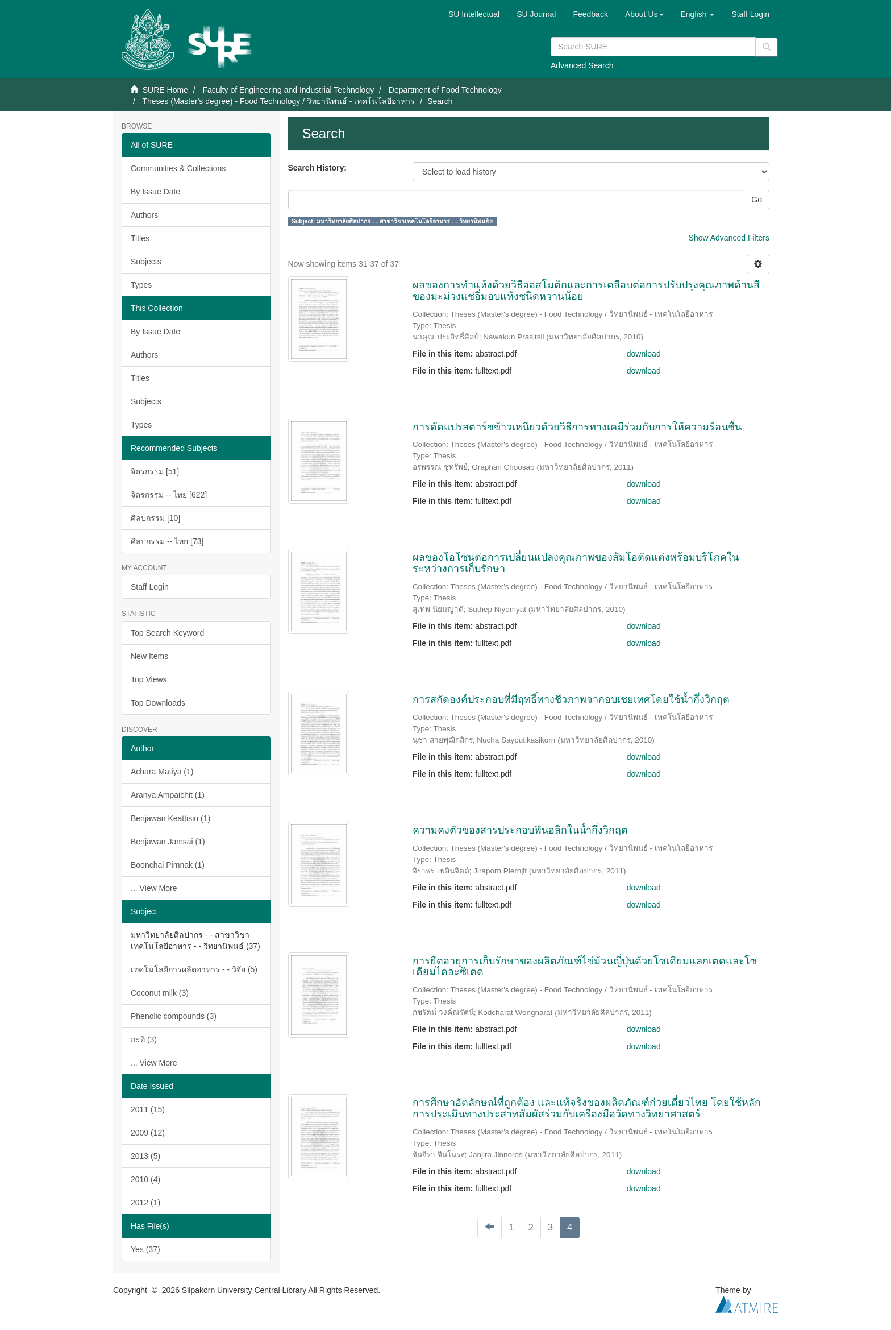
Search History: (317, 167)
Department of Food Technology (445, 89)
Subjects (146, 261)
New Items (149, 656)
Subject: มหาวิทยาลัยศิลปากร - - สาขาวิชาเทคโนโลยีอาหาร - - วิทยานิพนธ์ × (393, 221)
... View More (154, 888)
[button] (644, 14)
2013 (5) (145, 1156)
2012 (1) (145, 1202)
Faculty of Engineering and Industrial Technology (288, 89)
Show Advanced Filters (729, 237)
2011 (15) (148, 1109)
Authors (144, 214)
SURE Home (165, 89)
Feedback (590, 14)
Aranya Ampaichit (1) (168, 794)
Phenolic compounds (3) (173, 1016)
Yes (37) (145, 1249)
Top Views (149, 679)
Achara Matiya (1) (162, 771)
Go (756, 199)
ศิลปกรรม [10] (155, 518)
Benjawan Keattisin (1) (170, 818)
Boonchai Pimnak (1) (168, 864)
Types (141, 284)
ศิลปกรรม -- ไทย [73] (167, 541)
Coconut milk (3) (160, 992)
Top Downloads (158, 702)
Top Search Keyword (167, 632)
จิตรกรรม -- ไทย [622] (169, 494)
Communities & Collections (178, 168)
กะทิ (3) (144, 1039)
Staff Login (150, 586)
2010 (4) (145, 1179)
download (644, 353)
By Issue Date (155, 191)
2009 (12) (148, 1132)
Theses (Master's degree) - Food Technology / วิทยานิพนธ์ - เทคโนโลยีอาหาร (278, 101)
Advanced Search (582, 65)
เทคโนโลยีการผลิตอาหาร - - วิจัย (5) (194, 969)
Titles (140, 238)
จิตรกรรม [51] (155, 471)
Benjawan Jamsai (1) (168, 841)
